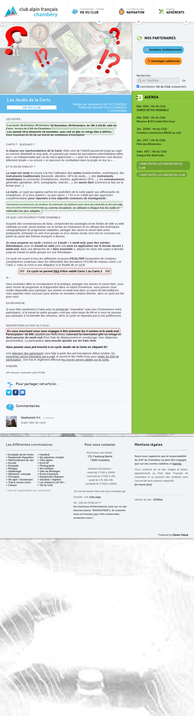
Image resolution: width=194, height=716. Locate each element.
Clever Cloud (180, 534)
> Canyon (11, 485)
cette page (95, 497)
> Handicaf (43, 454)
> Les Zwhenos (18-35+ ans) (53, 482)
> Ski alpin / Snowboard (19, 479)
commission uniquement (163, 86)
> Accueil (11, 462)
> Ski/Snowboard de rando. (21, 460)
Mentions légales (148, 445)
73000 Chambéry (100, 460)
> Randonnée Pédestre (50, 476)
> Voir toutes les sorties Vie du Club (160, 166)
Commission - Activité (91, 11)
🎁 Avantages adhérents (163, 61)
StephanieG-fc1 (31, 417)
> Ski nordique (45, 468)
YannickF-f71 (100, 107)
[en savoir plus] (143, 484)
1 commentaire (117, 110)
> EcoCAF (43, 462)
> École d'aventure (47, 474)
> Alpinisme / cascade (18, 474)
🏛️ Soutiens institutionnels (163, 49)
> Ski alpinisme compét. (50, 457)
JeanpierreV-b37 (98, 104)
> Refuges (12, 468)
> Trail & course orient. (18, 482)
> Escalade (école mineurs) (21, 454)
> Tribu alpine (45, 460)
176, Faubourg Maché (99, 456)
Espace (175, 11)
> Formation (13, 476)
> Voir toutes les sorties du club (162, 175)
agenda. (177, 463)
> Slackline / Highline (49, 479)
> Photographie (46, 465)
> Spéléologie (13, 471)
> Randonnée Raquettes (19, 457)
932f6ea (158, 499)
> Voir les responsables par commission (28, 490)
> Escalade (12, 465)
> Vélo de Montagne (48, 471)
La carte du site (135, 11)
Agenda (151, 97)
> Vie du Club (45, 485)
